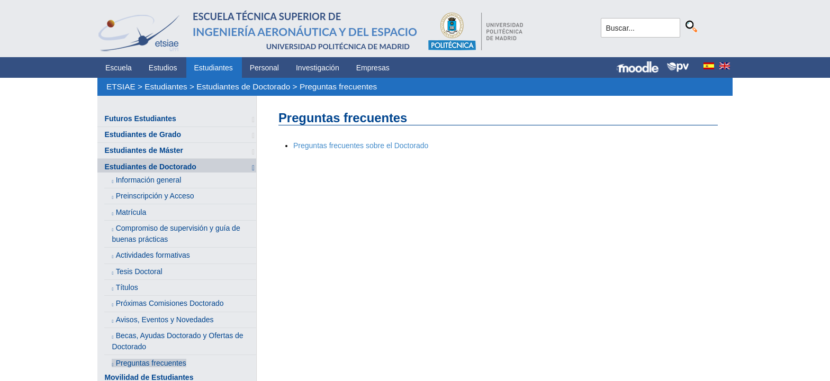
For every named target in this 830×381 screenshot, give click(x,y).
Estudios (163, 68)
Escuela (118, 68)
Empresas (373, 68)
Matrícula (131, 212)
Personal (264, 68)
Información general (149, 180)
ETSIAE (121, 86)
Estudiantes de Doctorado (243, 86)
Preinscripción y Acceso (155, 196)
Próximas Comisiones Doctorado (170, 303)
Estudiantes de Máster (143, 150)
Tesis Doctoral (139, 271)
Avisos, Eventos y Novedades (165, 319)
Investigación (317, 68)
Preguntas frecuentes (338, 86)
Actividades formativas (153, 255)
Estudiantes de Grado (142, 134)
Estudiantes (213, 68)
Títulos (127, 287)
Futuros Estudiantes (140, 118)
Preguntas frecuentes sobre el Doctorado (360, 145)
